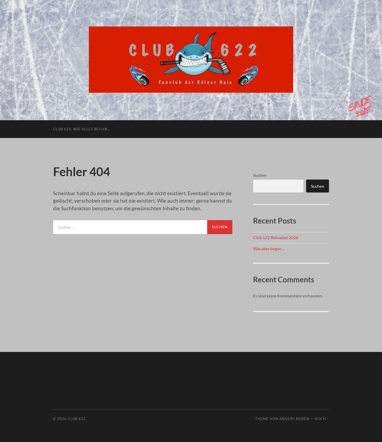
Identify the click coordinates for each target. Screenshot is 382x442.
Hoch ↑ (322, 419)
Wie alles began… (269, 248)
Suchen (259, 175)
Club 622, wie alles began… (81, 129)
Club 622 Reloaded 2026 (275, 237)
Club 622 (77, 419)
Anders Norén (294, 419)
